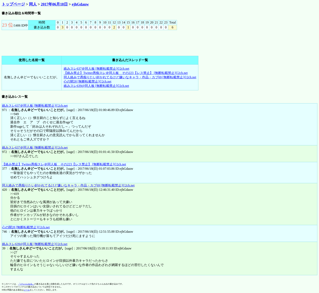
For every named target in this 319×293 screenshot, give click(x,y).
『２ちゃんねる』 (26, 284)
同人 (33, 4)
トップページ (13, 4)
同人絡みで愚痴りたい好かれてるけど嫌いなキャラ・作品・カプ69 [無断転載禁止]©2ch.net (130, 77)
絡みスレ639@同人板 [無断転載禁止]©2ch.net (96, 86)
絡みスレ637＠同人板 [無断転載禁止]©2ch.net (96, 68)
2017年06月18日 (54, 4)
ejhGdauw (80, 4)
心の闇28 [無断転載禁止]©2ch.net (87, 81)
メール (27, 290)
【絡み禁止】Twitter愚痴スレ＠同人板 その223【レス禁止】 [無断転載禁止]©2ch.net (126, 73)
